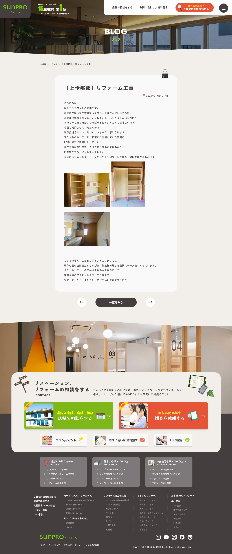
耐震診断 (144, 529)
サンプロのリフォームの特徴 (60, 473)
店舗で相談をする (122, 7)
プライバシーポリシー (73, 545)
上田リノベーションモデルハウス (81, 500)
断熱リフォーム (146, 521)
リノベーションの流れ (110, 478)
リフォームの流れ (55, 478)
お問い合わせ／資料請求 (154, 7)
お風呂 (109, 516)
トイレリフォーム (147, 508)
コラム (176, 526)
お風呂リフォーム (147, 504)
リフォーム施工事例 (56, 482)
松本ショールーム (74, 504)
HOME (42, 545)
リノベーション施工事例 (111, 482)
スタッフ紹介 (179, 514)
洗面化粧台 (111, 525)
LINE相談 (39, 514)
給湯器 (109, 529)
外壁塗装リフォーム (148, 525)
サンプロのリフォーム (57, 469)
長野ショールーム (74, 508)
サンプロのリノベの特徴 (111, 473)
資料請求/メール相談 (44, 505)
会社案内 (177, 505)
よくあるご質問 (92, 545)
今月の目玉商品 (113, 504)
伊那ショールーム (74, 512)
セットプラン (112, 508)
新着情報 (70, 523)
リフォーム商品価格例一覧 (118, 500)
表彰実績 (177, 518)
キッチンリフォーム (148, 500)
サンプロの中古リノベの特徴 (166, 473)
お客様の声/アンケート (183, 495)
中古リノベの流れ (160, 478)
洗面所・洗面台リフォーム (151, 512)
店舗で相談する (41, 500)
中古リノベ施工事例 (161, 482)
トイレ (109, 521)
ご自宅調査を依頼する (45, 496)
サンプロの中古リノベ (162, 469)
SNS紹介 (177, 522)
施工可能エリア (180, 510)
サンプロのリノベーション (112, 469)
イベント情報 (40, 509)
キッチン (110, 512)
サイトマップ (54, 545)
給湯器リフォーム (147, 516)
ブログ (69, 527)
